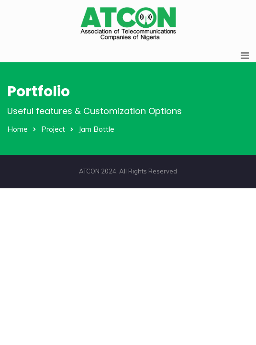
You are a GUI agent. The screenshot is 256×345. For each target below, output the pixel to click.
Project (53, 129)
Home (17, 129)
